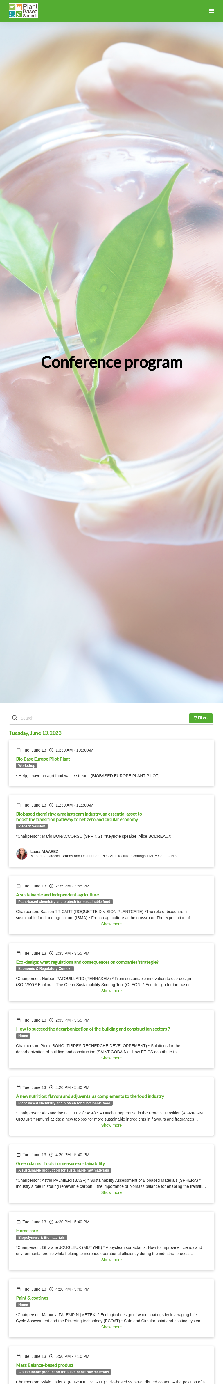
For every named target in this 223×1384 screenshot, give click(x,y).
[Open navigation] (211, 11)
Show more (111, 924)
